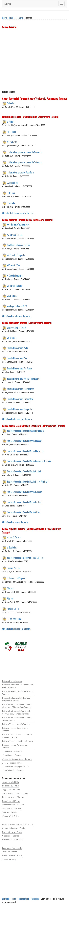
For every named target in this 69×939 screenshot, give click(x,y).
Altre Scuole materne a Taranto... (16, 316)
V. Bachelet (12, 547)
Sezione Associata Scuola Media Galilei (24, 471)
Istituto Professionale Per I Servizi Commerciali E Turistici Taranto (16, 712)
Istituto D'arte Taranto (12, 681)
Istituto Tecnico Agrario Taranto (16, 724)
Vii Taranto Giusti (14, 285)
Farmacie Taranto (9, 852)
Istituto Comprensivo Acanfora (20, 172)
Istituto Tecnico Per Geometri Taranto (15, 746)
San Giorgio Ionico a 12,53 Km (15, 793)
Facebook (35, 898)
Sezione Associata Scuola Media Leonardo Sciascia (29, 461)
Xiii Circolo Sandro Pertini (18, 245)
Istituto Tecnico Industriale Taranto (17, 741)
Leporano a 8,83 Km (10, 782)
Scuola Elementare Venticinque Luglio (23, 378)
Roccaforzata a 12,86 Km (13, 797)
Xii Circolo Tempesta (16, 255)
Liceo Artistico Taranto (12, 751)
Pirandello (11, 131)
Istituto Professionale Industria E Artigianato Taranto (16, 699)
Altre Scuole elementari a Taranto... (17, 419)
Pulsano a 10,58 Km (10, 786)
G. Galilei (11, 193)
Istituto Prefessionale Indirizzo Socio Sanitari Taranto (17, 686)
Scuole (7, 4)
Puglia (11, 17)
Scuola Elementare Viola (17, 348)
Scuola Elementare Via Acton (19, 368)
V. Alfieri (10, 121)
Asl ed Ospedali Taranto (12, 855)
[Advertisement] (26, 60)
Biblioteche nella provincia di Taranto (18, 824)
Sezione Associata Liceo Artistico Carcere (25, 557)
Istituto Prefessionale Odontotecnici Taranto (17, 692)
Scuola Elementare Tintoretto (20, 399)
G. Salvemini (12, 182)
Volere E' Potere (13, 537)
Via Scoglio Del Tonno (16, 327)
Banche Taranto (9, 859)
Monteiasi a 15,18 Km (11, 808)
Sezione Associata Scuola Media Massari (24, 441)
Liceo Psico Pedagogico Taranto (16, 766)
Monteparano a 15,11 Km (13, 805)
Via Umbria (12, 296)
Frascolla (11, 203)
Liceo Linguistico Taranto (13, 763)
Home (4, 17)
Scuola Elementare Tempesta (19, 409)
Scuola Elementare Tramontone (20, 388)
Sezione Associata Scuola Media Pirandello (25, 430)
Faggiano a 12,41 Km (11, 789)
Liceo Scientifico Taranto (12, 770)
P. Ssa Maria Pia (14, 619)
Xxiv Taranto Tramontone (18, 224)
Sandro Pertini (13, 568)
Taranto (19, 17)
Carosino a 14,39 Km (11, 801)
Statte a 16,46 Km (10, 812)
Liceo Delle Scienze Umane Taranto (17, 759)
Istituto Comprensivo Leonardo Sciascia (24, 152)
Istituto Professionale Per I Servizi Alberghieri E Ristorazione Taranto (16, 705)
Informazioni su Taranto (12, 848)
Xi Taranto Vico (13, 265)
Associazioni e (12, 839)
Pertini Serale (13, 608)
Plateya (10, 588)
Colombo (10, 103)
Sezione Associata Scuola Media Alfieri (23, 512)
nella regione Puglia (13, 828)
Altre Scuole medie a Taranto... (15, 522)
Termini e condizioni (20, 898)
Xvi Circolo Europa (14, 234)
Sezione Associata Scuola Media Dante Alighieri (27, 481)
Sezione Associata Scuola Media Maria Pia (25, 451)
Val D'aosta (11, 337)
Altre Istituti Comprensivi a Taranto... (18, 213)
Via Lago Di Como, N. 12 (17, 306)
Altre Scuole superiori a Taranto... (16, 628)
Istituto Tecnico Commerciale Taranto (15, 729)
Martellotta (12, 142)
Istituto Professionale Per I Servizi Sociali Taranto (16, 718)
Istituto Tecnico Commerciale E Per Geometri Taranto (17, 735)
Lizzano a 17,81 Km (10, 816)
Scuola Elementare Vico (17, 358)
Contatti (5, 898)
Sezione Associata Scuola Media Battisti (24, 502)
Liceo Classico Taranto (11, 755)
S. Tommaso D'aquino (16, 578)
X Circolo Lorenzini (15, 275)
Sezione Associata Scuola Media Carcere (24, 491)
